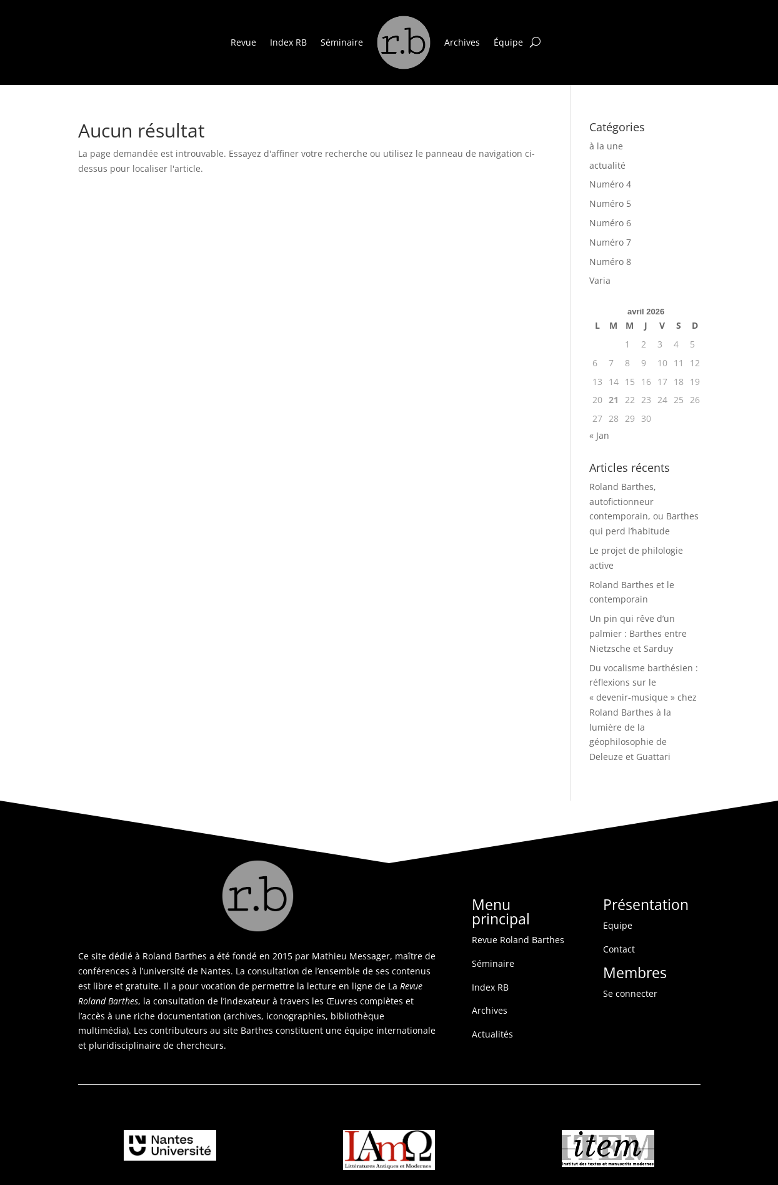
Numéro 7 (610, 242)
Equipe (617, 925)
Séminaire (342, 42)
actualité (607, 165)
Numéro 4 (610, 184)
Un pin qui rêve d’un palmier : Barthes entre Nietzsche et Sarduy (638, 633)
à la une (606, 146)
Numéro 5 (610, 203)
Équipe (508, 42)
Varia (600, 280)
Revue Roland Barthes (518, 940)
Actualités (492, 1034)
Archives (462, 42)
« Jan (599, 435)
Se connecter (630, 993)
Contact (619, 949)
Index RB (288, 42)
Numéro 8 (610, 262)
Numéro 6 (610, 223)
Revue (243, 42)
